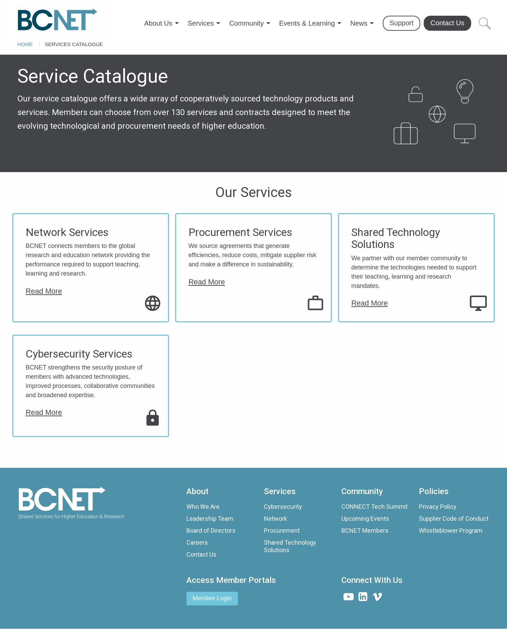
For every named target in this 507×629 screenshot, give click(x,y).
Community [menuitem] (246, 23)
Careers (197, 542)
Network (275, 518)
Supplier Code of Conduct (454, 518)
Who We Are (203, 506)
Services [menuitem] (201, 23)
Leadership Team (209, 518)
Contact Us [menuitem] (447, 23)
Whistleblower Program (450, 530)
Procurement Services (240, 232)
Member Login (212, 598)
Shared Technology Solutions (395, 238)
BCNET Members (365, 530)
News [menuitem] (358, 23)
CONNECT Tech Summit (374, 506)
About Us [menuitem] (158, 23)
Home (25, 44)
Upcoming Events (365, 518)
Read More (44, 291)
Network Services (67, 232)
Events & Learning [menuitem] (307, 23)
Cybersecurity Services (79, 354)
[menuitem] (63, 20)
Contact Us (201, 554)
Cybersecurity (283, 506)
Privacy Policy (437, 506)
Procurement (282, 530)
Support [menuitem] (401, 23)
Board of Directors (211, 530)
